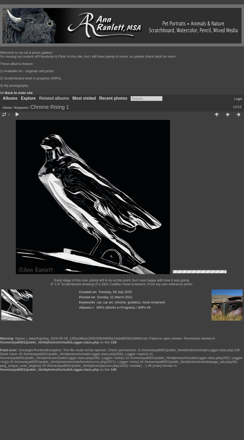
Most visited (84, 98)
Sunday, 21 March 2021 (114, 297)
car (99, 302)
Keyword (21, 108)
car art (108, 302)
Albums (10, 98)
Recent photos (113, 98)
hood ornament (153, 302)
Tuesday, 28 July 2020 (115, 292)
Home (7, 108)
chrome (120, 302)
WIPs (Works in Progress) (115, 307)
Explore (28, 98)
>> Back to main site (16, 93)
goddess (134, 302)
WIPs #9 (144, 307)
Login (238, 99)
